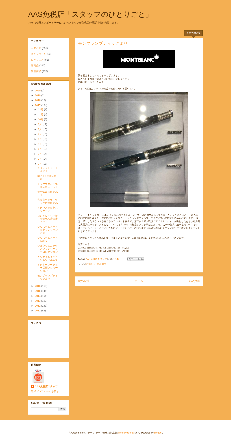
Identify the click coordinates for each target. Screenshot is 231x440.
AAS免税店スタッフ (46, 386)
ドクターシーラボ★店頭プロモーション (47, 267)
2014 (38, 295)
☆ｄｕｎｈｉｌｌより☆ (47, 170)
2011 (38, 310)
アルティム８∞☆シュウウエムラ (47, 258)
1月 (40, 163)
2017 (38, 105)
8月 (40, 129)
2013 (38, 300)
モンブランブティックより (47, 277)
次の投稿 (84, 281)
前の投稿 (194, 281)
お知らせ (91, 264)
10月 (41, 119)
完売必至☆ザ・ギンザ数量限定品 (47, 201)
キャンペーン (38, 53)
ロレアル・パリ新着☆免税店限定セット (47, 218)
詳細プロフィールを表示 (45, 391)
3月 (40, 153)
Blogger (158, 432)
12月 (41, 109)
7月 (40, 134)
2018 (38, 100)
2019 (38, 95)
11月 (41, 114)
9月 (40, 124)
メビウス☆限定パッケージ (47, 209)
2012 (38, 305)
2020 (38, 90)
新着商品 (101, 264)
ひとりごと (37, 59)
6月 (40, 139)
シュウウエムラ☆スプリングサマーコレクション (47, 248)
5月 (40, 144)
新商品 (35, 65)
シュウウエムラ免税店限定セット (47, 185)
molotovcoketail (126, 432)
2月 (40, 158)
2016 (38, 286)
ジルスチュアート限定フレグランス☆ (47, 229)
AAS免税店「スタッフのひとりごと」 (90, 14)
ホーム (139, 281)
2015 (38, 290)
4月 (40, 149)
